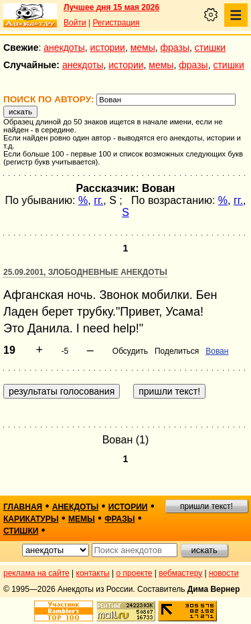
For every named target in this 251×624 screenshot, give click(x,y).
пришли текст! (206, 506)
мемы (143, 47)
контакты (93, 573)
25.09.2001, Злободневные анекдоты (85, 272)
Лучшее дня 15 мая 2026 (111, 7)
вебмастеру (180, 573)
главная (22, 507)
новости (223, 573)
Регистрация (115, 22)
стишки (210, 47)
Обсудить (130, 351)
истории (107, 47)
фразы (175, 47)
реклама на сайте (36, 573)
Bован (216, 351)
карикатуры (31, 519)
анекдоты (64, 47)
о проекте (134, 573)
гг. (98, 200)
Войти (75, 22)
